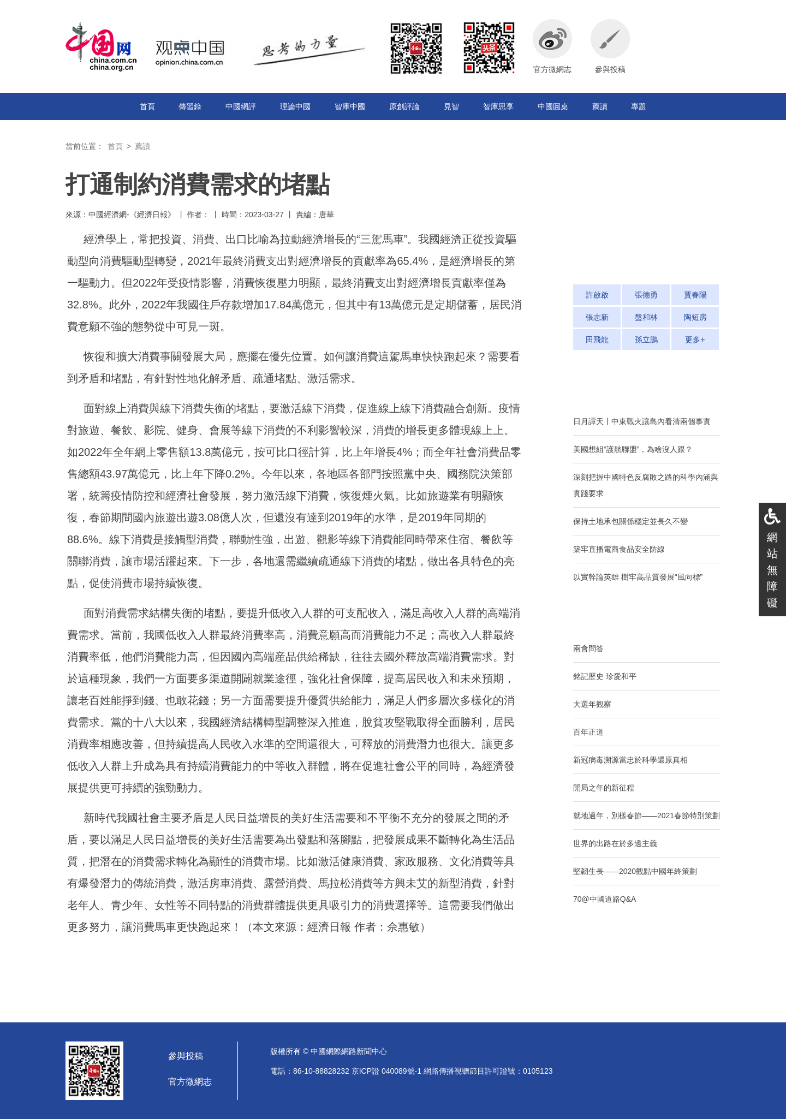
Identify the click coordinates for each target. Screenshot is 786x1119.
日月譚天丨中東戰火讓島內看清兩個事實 (642, 421)
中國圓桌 (553, 106)
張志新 (597, 317)
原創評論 (404, 106)
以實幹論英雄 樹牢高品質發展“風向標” (637, 577)
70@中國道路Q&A (604, 899)
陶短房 (695, 317)
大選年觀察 (592, 704)
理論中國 (295, 106)
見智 (451, 106)
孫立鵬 (646, 339)
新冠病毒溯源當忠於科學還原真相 (630, 759)
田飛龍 (597, 339)
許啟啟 (597, 294)
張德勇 (646, 294)
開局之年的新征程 (603, 787)
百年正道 (588, 732)
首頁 (147, 106)
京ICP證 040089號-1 (386, 1071)
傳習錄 (189, 106)
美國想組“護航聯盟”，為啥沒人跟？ (633, 449)
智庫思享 (498, 106)
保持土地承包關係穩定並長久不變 (630, 521)
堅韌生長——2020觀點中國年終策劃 (635, 871)
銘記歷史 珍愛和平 (604, 676)
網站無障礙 (772, 570)
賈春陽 (695, 294)
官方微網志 (190, 1081)
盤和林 (646, 317)
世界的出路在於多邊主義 (615, 843)
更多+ (695, 339)
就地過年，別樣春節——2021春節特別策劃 (646, 815)
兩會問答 (588, 648)
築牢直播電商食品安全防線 (619, 549)
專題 (638, 106)
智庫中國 (350, 106)
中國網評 (240, 106)
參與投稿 (185, 1056)
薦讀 (600, 106)
